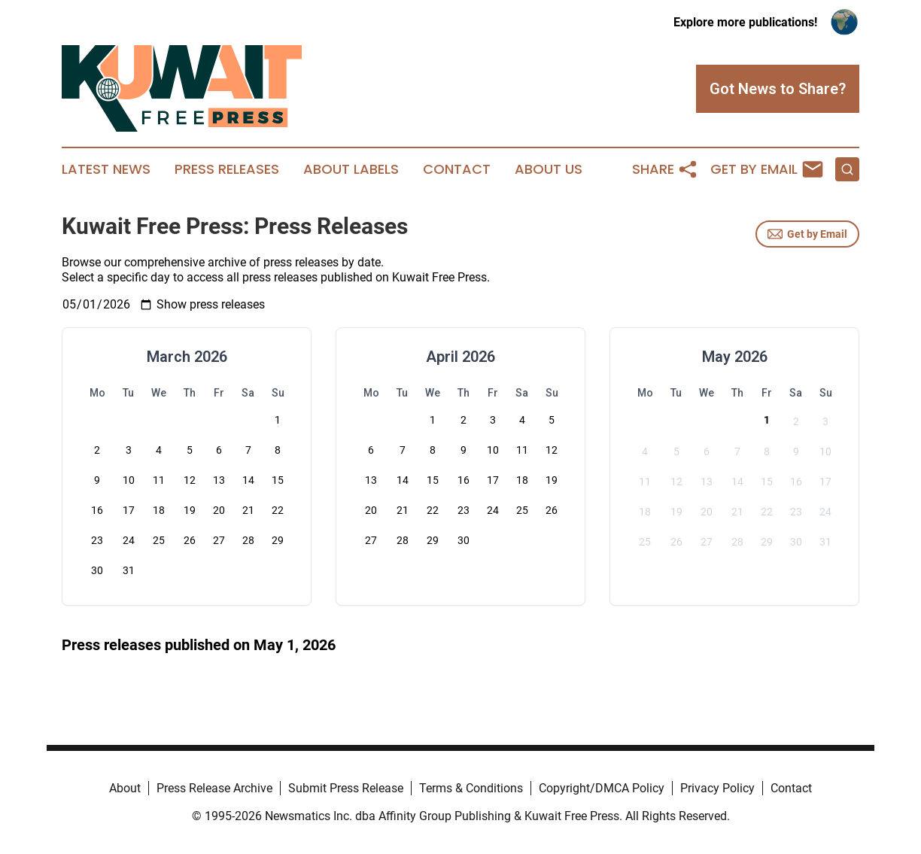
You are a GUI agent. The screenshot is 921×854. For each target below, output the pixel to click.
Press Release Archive (214, 788)
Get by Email (807, 234)
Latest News (106, 169)
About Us (548, 169)
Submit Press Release (345, 788)
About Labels (351, 169)
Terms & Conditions (471, 788)
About (125, 788)
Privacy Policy (717, 788)
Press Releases (227, 169)
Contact (457, 169)
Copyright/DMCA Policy (601, 788)
